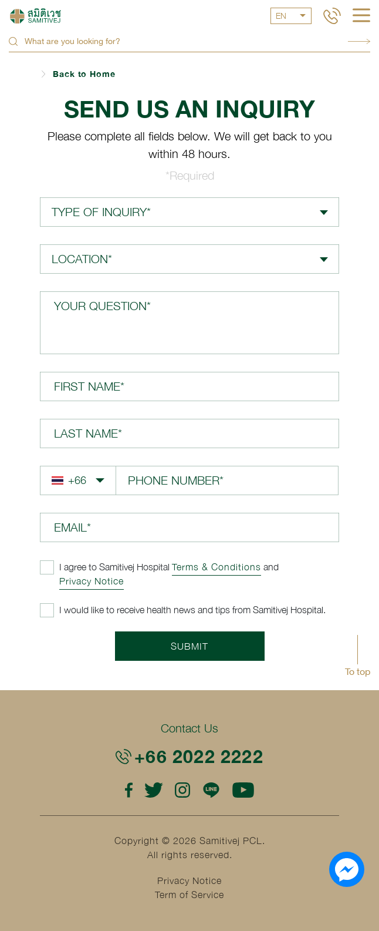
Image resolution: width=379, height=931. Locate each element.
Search (359, 41)
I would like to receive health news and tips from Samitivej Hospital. (192, 609)
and (169, 574)
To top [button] (357, 671)
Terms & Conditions (216, 567)
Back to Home (84, 74)
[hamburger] (361, 16)
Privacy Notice (91, 581)
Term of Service (189, 894)
